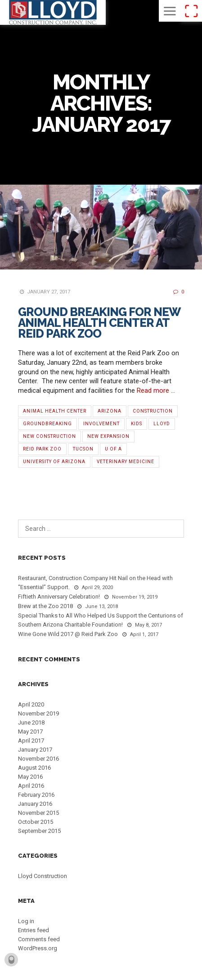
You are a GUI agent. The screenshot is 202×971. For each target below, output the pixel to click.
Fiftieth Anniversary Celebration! (59, 596)
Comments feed (39, 939)
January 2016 (35, 803)
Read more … (156, 390)
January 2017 (35, 749)
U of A (113, 448)
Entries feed (33, 930)
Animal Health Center (54, 411)
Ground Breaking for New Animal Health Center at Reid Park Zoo (99, 322)
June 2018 (31, 722)
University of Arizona (54, 461)
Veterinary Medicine (125, 461)
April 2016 (31, 785)
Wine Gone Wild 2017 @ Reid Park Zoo (68, 634)
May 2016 (30, 776)
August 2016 (34, 767)
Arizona (109, 411)
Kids (136, 423)
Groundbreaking (47, 423)
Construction (153, 411)
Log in (26, 921)
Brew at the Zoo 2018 (45, 606)
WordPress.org (37, 948)
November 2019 (38, 713)
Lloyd (161, 423)
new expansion (108, 436)
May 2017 (30, 731)
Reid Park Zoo (42, 448)
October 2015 (35, 821)
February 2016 (36, 794)
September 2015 (39, 830)
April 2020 (31, 704)
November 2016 (38, 758)
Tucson (83, 448)
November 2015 (38, 812)
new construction (49, 436)
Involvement (101, 423)
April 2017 (31, 740)
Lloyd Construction (42, 876)
